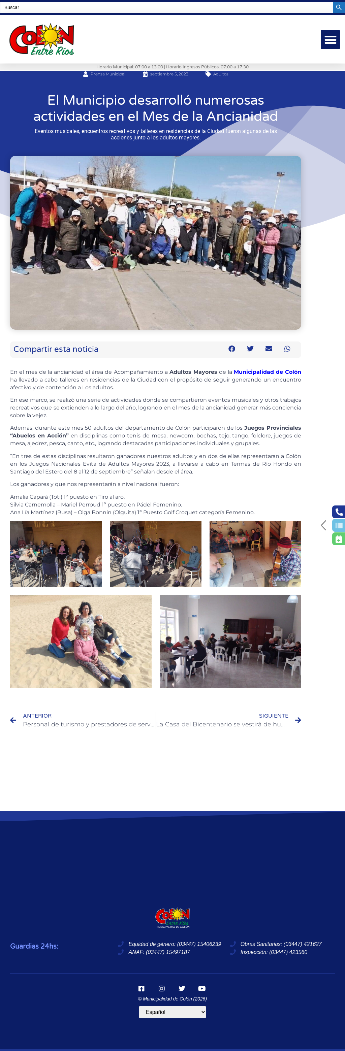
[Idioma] (172, 1012)
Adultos (220, 73)
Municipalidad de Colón (267, 372)
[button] (330, 39)
